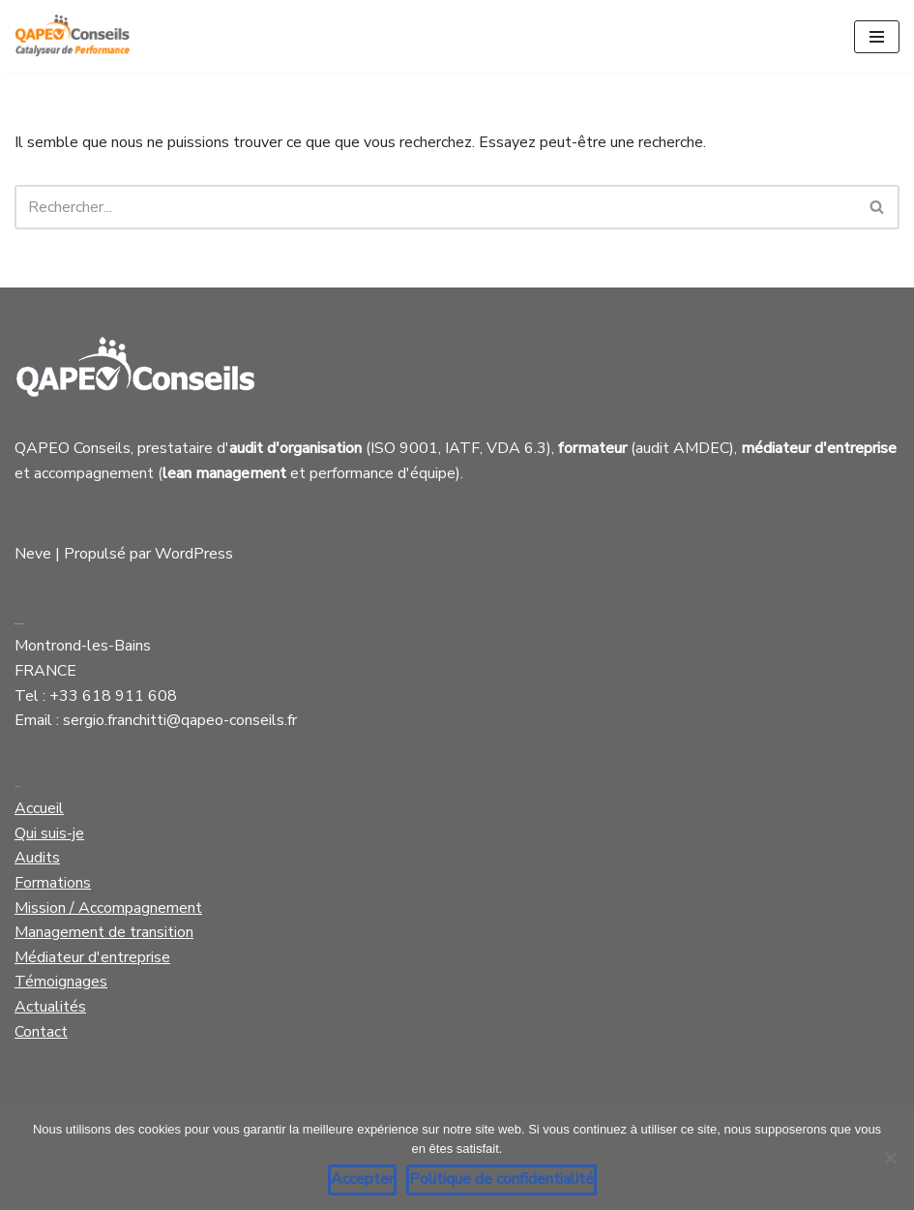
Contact (41, 1032)
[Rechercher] (435, 207)
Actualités (50, 1006)
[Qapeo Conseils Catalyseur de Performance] (73, 36)
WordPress (194, 553)
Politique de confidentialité (501, 1179)
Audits (37, 857)
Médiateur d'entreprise (92, 957)
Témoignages (61, 981)
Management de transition (104, 932)
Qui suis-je (49, 833)
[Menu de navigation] (876, 36)
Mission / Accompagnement (108, 908)
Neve (33, 553)
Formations (53, 882)
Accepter (362, 1179)
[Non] (889, 1157)
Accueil (39, 808)
